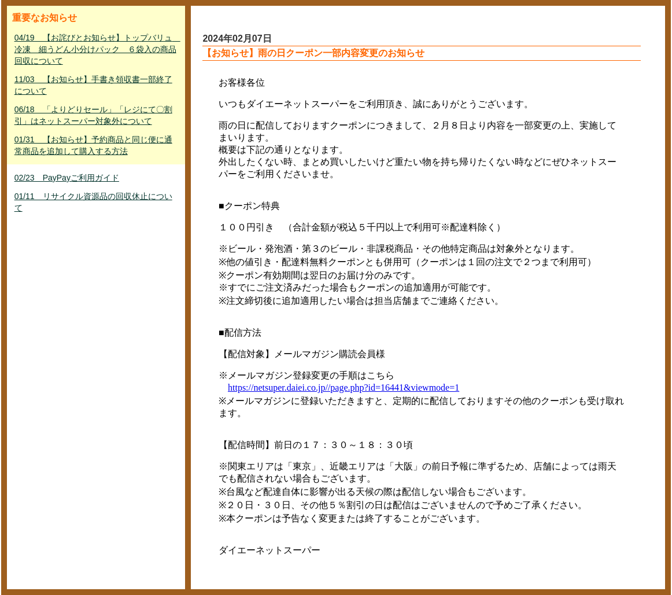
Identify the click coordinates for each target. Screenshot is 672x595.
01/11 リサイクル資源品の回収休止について (93, 202)
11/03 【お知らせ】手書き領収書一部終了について (93, 85)
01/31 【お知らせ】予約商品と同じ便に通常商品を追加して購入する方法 (93, 145)
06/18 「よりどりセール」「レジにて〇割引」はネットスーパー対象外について (93, 115)
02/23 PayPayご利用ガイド (66, 177)
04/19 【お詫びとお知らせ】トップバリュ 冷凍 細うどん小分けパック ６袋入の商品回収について (97, 49)
